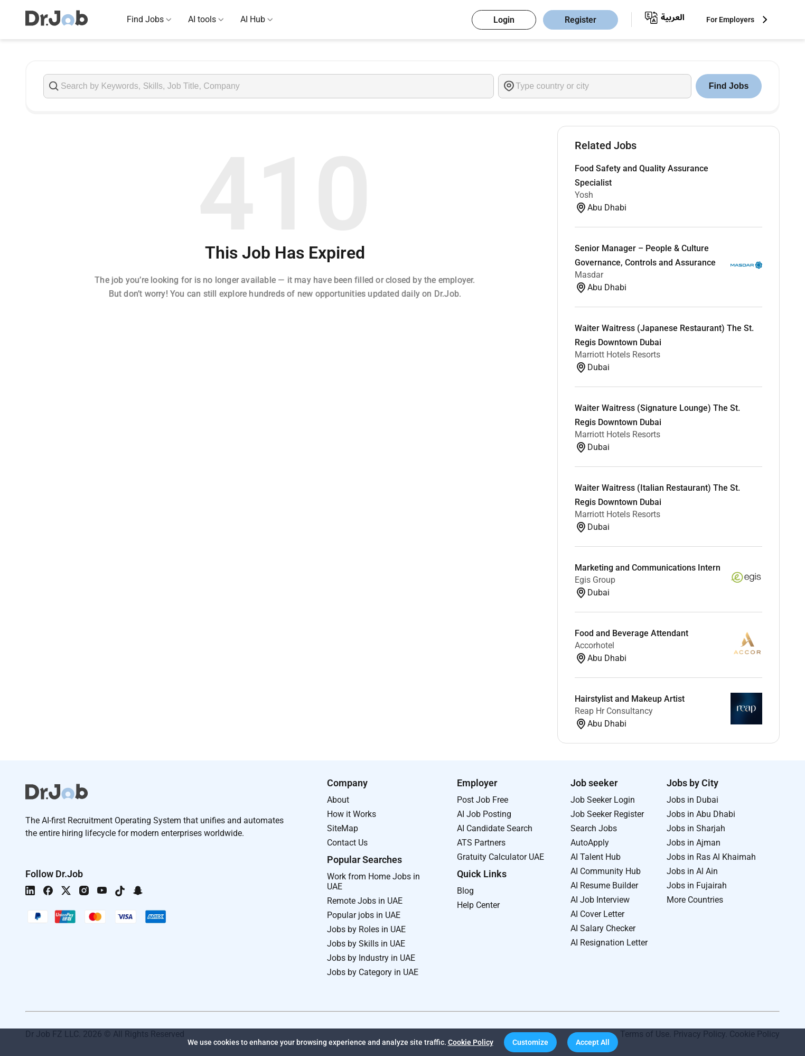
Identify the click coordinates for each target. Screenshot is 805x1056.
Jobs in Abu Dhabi (701, 814)
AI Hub (252, 19)
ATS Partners (481, 843)
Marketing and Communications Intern (647, 568)
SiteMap (342, 828)
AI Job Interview (600, 900)
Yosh (584, 195)
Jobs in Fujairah (697, 885)
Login (503, 20)
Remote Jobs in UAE (364, 901)
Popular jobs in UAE (363, 915)
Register (580, 20)
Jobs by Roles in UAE (366, 929)
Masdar (589, 275)
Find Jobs (145, 19)
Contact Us (347, 843)
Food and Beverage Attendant (631, 633)
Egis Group (595, 580)
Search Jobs (593, 828)
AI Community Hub (605, 871)
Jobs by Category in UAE (372, 972)
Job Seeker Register (607, 814)
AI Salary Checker (602, 928)
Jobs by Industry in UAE (371, 958)
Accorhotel (594, 645)
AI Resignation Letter (609, 943)
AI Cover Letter (597, 914)
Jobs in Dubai (692, 800)
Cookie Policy (470, 1042)
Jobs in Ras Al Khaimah (711, 857)
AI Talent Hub (595, 857)
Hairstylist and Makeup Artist (630, 699)
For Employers (730, 19)
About (338, 800)
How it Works (351, 814)
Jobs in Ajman (693, 843)
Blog (465, 891)
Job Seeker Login (602, 800)
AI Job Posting (484, 814)
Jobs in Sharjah (696, 828)
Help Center (478, 905)
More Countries (695, 900)
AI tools (202, 19)
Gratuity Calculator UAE (500, 857)
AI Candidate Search (494, 828)
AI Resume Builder (604, 885)
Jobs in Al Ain (692, 871)
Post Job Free (482, 800)
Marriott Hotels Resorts (617, 355)
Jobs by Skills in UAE (366, 944)
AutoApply (589, 843)
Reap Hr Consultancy (614, 711)
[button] (530, 1042)
